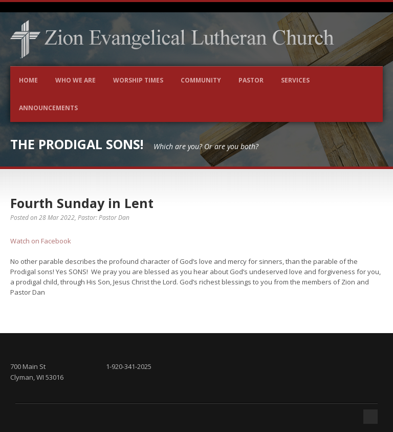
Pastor (251, 80)
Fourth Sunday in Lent (82, 203)
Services (295, 80)
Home (28, 80)
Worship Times (138, 80)
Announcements (48, 108)
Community (201, 80)
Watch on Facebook (40, 240)
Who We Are (75, 80)
